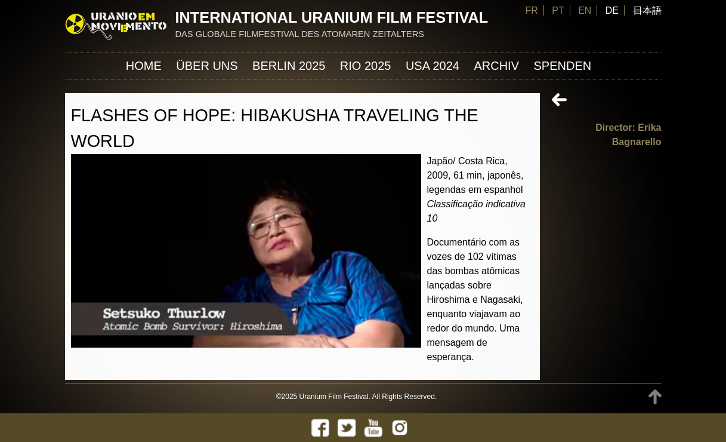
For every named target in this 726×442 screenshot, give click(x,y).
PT (558, 10)
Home (144, 65)
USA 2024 (432, 65)
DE (612, 10)
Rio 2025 (365, 65)
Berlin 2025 (288, 65)
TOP (655, 396)
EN (584, 10)
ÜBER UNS (206, 65)
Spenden (562, 65)
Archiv (496, 65)
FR (531, 10)
